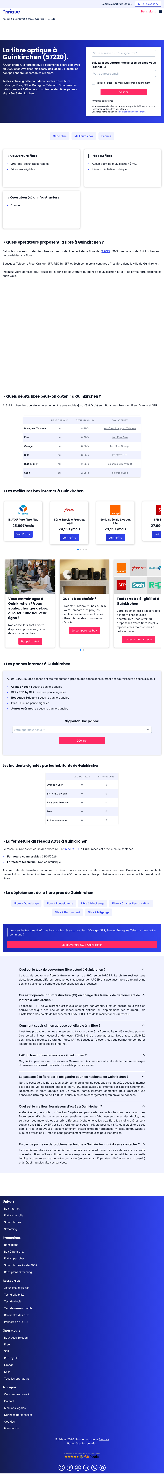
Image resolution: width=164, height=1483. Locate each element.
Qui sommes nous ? (16, 1394)
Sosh (7, 1371)
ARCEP (106, 251)
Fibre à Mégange (98, 912)
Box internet (11, 1208)
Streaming (10, 1229)
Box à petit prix (14, 1251)
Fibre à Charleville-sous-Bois (131, 903)
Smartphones (12, 1222)
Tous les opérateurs (16, 1378)
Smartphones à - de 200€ (20, 1265)
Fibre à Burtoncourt (67, 912)
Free (7, 1344)
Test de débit (12, 1301)
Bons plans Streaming (18, 1272)
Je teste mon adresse (138, 639)
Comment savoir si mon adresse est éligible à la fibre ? (82, 1025)
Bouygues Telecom (16, 1337)
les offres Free (120, 437)
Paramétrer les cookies (82, 1443)
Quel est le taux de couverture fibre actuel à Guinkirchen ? (82, 969)
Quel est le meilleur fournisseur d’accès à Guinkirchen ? (82, 1106)
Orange (8, 1365)
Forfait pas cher (14, 1258)
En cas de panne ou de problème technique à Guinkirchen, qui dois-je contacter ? (82, 1144)
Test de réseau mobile (18, 1308)
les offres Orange (119, 446)
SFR (6, 1351)
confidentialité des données (132, 111)
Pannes (106, 136)
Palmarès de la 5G (16, 1322)
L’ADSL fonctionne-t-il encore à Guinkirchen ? (82, 1055)
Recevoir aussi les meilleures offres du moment (121, 82)
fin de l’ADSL (71, 849)
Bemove (104, 1439)
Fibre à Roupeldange (59, 903)
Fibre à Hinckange (92, 903)
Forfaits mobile (13, 1215)
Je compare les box (84, 630)
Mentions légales (15, 1408)
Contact (9, 1401)
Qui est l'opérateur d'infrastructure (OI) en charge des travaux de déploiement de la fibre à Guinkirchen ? (82, 997)
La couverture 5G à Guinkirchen (82, 944)
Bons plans (11, 1244)
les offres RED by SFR (120, 463)
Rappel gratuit (30, 641)
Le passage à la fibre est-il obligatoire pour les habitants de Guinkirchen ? (82, 1076)
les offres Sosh (120, 472)
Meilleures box (84, 136)
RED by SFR (11, 1358)
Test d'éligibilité (14, 1294)
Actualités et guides (16, 1287)
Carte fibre (60, 136)
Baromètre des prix (16, 1315)
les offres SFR (119, 454)
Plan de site (11, 1428)
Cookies (9, 1421)
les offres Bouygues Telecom (120, 428)
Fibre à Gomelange (26, 903)
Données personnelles (18, 1414)
